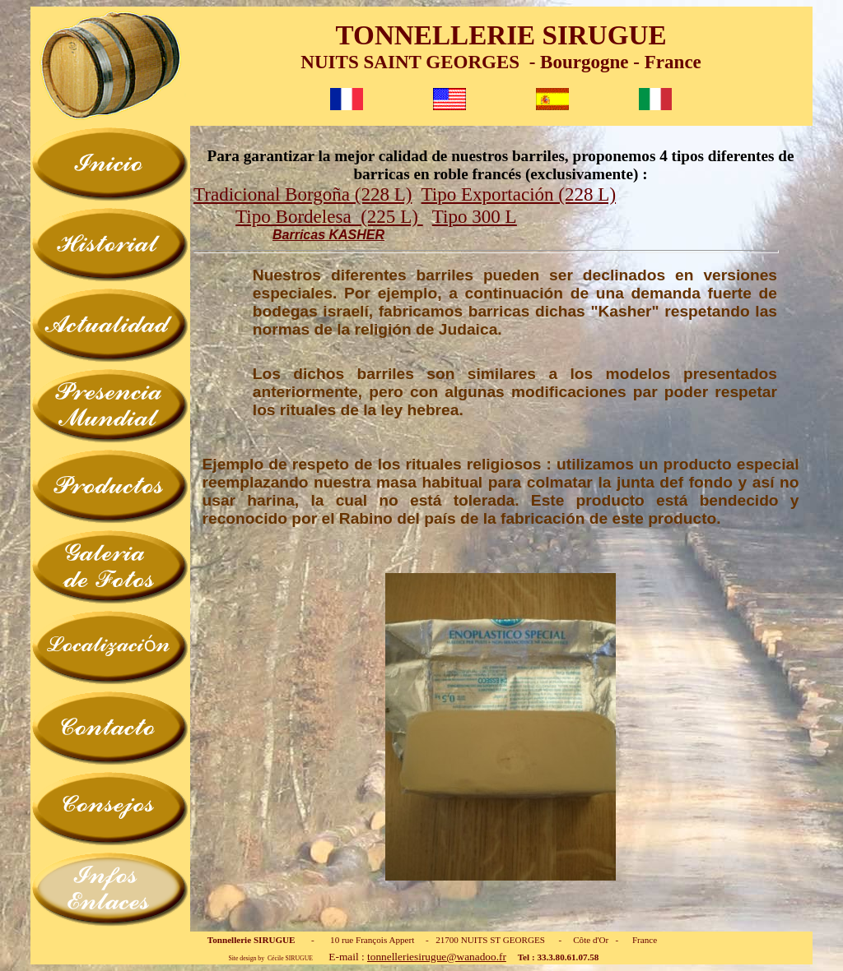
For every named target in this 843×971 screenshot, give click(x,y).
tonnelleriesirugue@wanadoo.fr (436, 956)
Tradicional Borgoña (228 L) (302, 194)
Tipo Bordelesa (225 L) (329, 216)
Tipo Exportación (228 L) (519, 194)
